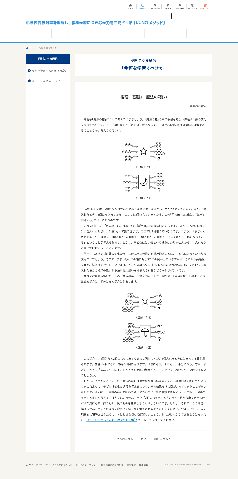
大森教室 (167, 8)
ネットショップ (205, 8)
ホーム (130, 8)
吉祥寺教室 (180, 8)
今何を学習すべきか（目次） (50, 71)
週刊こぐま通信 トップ (46, 81)
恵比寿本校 (155, 8)
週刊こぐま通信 (46, 48)
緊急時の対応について (112, 464)
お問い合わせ (193, 8)
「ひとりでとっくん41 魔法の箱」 (111, 420)
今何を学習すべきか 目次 (70, 48)
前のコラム (162, 439)
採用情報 (143, 464)
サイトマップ (34, 464)
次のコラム (125, 439)
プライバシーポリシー (86, 464)
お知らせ (142, 8)
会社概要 (131, 464)
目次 (144, 439)
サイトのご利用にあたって (59, 464)
